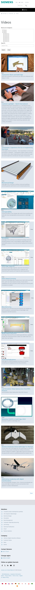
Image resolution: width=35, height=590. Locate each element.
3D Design (17, 32)
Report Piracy (6, 577)
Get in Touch (5, 551)
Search (3, 43)
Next (31, 493)
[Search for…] (22, 5)
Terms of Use (15, 575)
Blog (16, 2)
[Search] (26, 5)
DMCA (2, 575)
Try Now (27, 2)
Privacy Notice (8, 575)
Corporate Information (15, 574)
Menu (24, 10)
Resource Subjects (6, 27)
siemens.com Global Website (7, 570)
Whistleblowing (5, 574)
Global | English (5, 558)
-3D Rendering (17, 33)
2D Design (17, 30)
